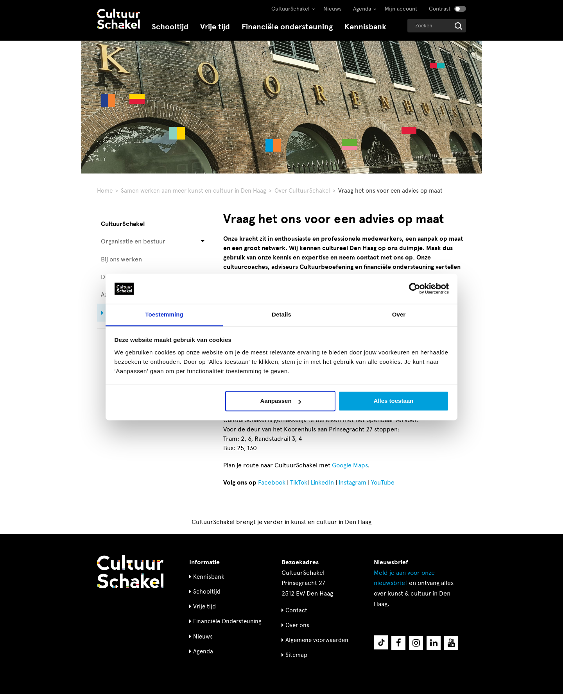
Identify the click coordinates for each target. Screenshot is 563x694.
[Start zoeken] (458, 26)
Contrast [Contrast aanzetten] (439, 8)
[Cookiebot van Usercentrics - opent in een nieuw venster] (414, 289)
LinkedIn (322, 482)
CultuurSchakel (290, 8)
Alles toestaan (394, 401)
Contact (296, 610)
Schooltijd (170, 27)
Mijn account (401, 8)
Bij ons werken (121, 259)
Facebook (271, 482)
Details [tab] (281, 314)
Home (105, 190)
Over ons (297, 625)
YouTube (382, 482)
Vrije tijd (215, 27)
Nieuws (332, 8)
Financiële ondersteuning (287, 27)
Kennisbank (365, 27)
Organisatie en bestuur (133, 241)
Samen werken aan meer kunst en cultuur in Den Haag (193, 190)
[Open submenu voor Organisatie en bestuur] (203, 242)
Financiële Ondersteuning (227, 621)
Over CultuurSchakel (302, 190)
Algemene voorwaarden (316, 640)
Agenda (362, 8)
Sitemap (296, 654)
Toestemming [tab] (164, 314)
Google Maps (350, 465)
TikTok (298, 482)
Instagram (352, 482)
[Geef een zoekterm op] (436, 25)
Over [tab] (399, 314)
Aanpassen (280, 401)
